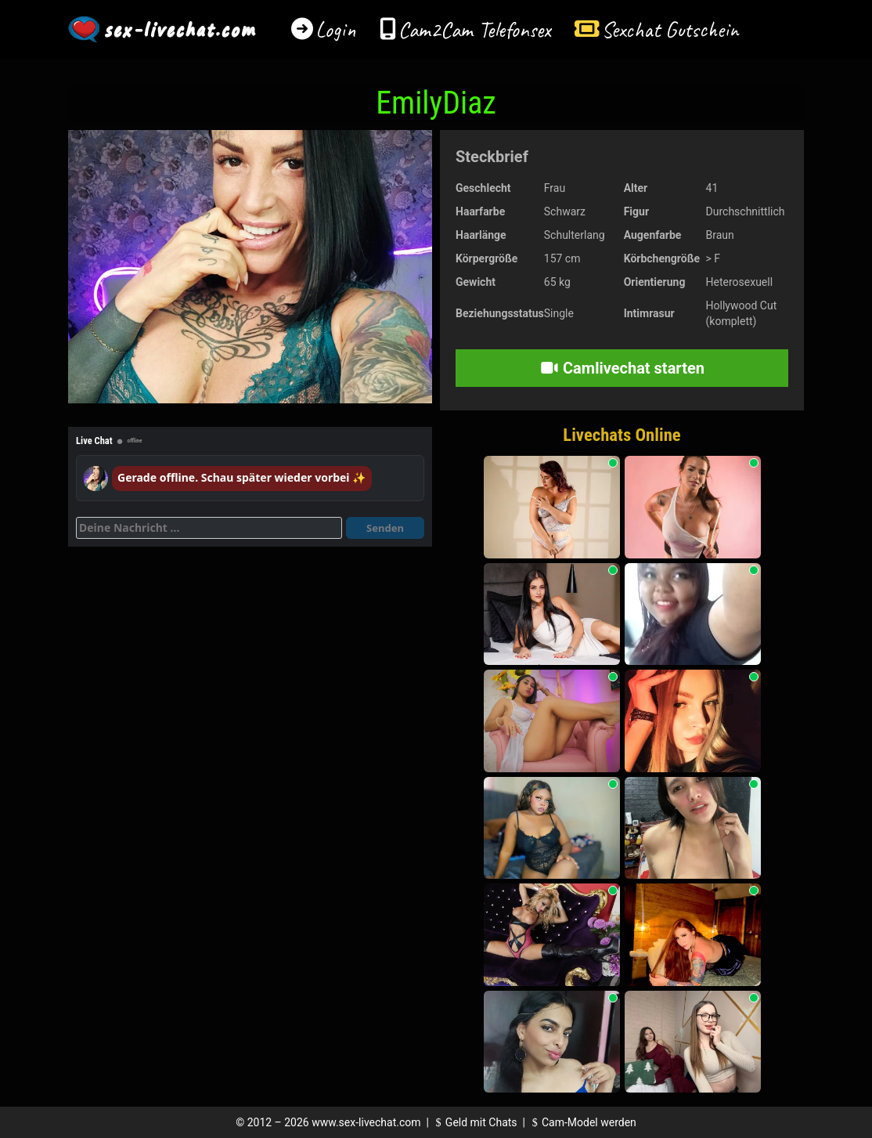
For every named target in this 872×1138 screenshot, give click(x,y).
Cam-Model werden (582, 1122)
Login (335, 29)
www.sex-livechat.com (366, 1122)
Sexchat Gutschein (669, 29)
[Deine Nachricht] (209, 528)
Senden (385, 528)
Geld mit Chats (474, 1122)
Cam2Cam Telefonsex (474, 29)
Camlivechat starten (621, 368)
